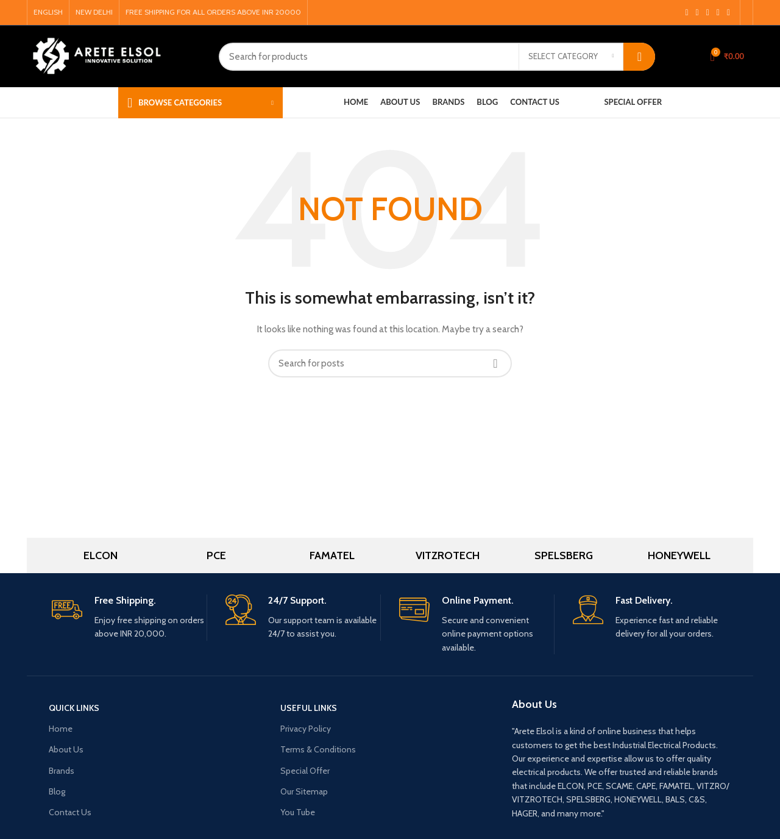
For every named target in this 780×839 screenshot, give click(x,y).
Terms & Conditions (318, 749)
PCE (216, 555)
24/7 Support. (297, 600)
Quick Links (74, 707)
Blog (57, 791)
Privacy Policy (305, 728)
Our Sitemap (304, 791)
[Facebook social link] (686, 13)
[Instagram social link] (697, 13)
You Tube (297, 812)
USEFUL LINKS (308, 707)
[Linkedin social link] (728, 13)
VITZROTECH (448, 555)
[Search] (437, 57)
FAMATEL (332, 555)
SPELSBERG (563, 555)
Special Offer (305, 770)
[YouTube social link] (708, 13)
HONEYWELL (679, 555)
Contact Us (70, 812)
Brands (61, 770)
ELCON (100, 555)
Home (61, 728)
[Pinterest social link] (718, 13)
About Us (66, 749)
